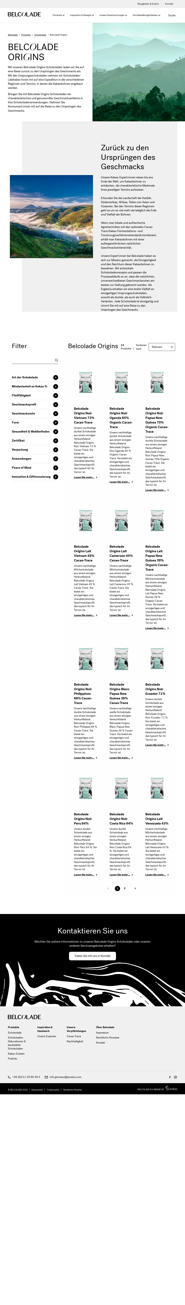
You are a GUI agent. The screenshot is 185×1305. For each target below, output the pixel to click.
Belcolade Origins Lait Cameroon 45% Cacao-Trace (121, 553)
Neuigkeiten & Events (148, 3)
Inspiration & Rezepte (80, 15)
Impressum (102, 1032)
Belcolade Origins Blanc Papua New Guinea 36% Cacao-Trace (119, 693)
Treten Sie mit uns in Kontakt (92, 956)
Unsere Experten (46, 1036)
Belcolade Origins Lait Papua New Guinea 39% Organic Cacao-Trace (157, 558)
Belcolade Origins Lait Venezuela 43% (156, 819)
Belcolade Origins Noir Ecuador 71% (155, 689)
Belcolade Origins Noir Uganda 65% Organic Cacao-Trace (121, 417)
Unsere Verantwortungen (112, 15)
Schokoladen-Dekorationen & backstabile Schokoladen (17, 1043)
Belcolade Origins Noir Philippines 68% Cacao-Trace (83, 693)
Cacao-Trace (74, 1036)
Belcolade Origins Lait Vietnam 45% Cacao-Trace (84, 553)
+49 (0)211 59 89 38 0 (24, 1077)
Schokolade (40, 34)
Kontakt (169, 3)
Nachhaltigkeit (75, 1041)
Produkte (57, 15)
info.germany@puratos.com (63, 1077)
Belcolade (13, 34)
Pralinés (12, 1058)
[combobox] (35, 360)
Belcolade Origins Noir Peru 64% (83, 819)
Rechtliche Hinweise (107, 1037)
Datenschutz (37, 1089)
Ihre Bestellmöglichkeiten (145, 15)
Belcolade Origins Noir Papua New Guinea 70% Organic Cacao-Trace (157, 420)
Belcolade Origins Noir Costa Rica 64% (121, 819)
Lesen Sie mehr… (84, 477)
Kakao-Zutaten (16, 1053)
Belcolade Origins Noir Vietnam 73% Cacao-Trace (84, 415)
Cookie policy (53, 1089)
